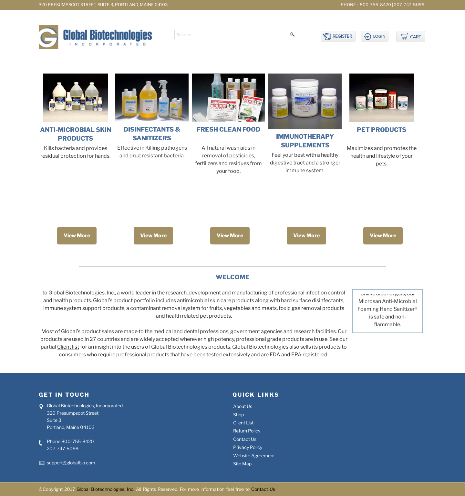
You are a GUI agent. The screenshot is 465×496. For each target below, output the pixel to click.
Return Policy (246, 430)
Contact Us (244, 439)
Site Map (242, 463)
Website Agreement (254, 455)
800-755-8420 (77, 441)
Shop (238, 414)
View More (77, 236)
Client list (68, 347)
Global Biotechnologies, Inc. (106, 489)
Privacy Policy (247, 447)
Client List (243, 422)
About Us (242, 406)
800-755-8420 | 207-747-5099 (392, 4)
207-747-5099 (62, 448)
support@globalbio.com (71, 462)
